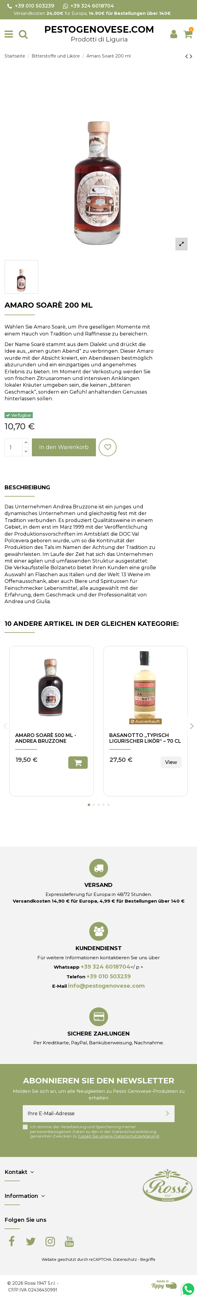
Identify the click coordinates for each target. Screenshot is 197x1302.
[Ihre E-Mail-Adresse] (92, 1113)
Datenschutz (125, 1259)
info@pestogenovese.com (106, 986)
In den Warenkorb (64, 447)
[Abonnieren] (168, 1113)
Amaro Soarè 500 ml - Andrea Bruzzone (45, 738)
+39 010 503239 (109, 976)
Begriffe (147, 1259)
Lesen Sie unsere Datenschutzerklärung (118, 1136)
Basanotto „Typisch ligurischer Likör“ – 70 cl (145, 738)
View (171, 762)
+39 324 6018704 (106, 966)
